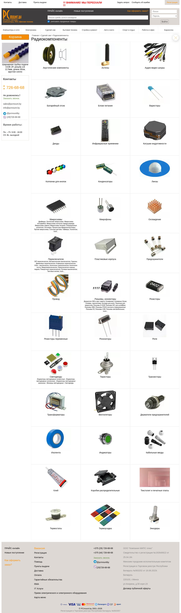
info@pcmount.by (11, 108)
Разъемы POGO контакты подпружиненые (110, 307)
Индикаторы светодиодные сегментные (51, 379)
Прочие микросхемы (41, 229)
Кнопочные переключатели (59, 265)
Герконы (74, 261)
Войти (165, 21)
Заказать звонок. (11, 98)
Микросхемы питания (57, 225)
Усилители (73, 229)
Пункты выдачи (40, 2)
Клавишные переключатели (65, 263)
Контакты (8, 2)
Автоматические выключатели (59, 261)
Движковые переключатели (45, 263)
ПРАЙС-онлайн (55, 11)
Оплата (38, 575)
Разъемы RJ (90, 309)
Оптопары (47, 227)
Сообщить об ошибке (141, 2)
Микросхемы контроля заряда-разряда (60, 223)
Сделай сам (176, 38)
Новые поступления (84, 11)
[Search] (49, 21)
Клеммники (110, 301)
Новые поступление (14, 552)
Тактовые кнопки (53, 271)
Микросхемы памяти (42, 225)
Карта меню (40, 597)
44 (4, 89)
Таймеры (66, 229)
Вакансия (39, 548)
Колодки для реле (108, 303)
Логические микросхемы (55, 221)
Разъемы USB (100, 309)
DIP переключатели (41, 261)
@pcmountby (11, 113)
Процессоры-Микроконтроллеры (63, 227)
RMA (36, 584)
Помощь (38, 562)
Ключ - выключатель (42, 265)
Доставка (23, 2)
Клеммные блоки (120, 301)
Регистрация (172, 2)
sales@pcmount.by (12, 104)
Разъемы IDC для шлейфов (115, 305)
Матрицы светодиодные (55, 383)
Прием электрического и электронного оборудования (60, 593)
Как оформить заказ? (137, 11)
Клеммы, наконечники (93, 303)
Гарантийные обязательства (48, 579)
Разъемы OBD (90, 307)
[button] (4, 59)
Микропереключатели (49, 267)
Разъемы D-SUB (99, 305)
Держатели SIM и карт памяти (94, 301)
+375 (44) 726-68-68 (103, 552)
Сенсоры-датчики (55, 229)
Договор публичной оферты (137, 588)
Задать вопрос (123, 2)
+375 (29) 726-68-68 (103, 548)
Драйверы (42, 221)
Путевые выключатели (69, 269)
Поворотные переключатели (50, 269)
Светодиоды (69, 383)
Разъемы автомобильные (115, 309)
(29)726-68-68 (11, 117)
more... (56, 231)
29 (4, 86)
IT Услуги (38, 588)
